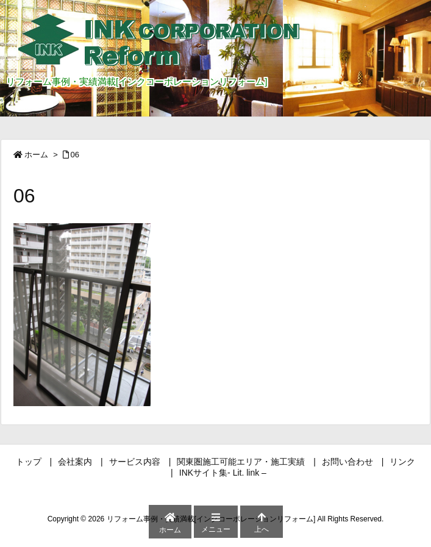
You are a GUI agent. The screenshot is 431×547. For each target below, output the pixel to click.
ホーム (36, 154)
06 (75, 154)
